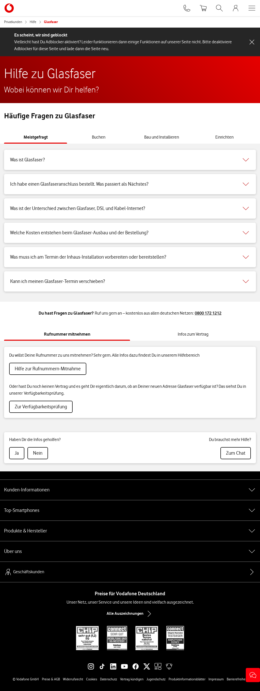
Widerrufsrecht (73, 679)
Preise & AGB (51, 679)
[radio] (16, 453)
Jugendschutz (156, 679)
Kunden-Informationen (130, 490)
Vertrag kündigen (131, 679)
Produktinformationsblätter (187, 679)
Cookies (91, 679)
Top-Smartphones (130, 510)
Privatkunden (13, 22)
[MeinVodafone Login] (236, 8)
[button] (253, 675)
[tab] (36, 137)
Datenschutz (108, 679)
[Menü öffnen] (252, 8)
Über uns (130, 551)
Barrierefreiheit (237, 679)
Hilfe (33, 22)
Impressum (216, 679)
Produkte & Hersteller (130, 531)
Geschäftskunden (24, 572)
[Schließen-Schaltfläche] (252, 42)
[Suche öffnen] (219, 8)
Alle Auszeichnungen (130, 614)
